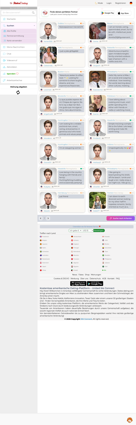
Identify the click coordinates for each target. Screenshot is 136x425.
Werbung (74, 383)
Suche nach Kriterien (120, 256)
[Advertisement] (86, 13)
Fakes (81, 379)
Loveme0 (47, 90)
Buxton (61, 72)
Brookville (62, 115)
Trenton (110, 231)
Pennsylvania (69, 23)
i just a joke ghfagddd (68, 51)
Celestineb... (48, 66)
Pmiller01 (97, 157)
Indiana (110, 164)
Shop (87, 379)
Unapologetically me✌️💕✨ (120, 168)
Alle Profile (9, 31)
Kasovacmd (97, 90)
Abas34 (47, 249)
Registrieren (120, 3)
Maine (66, 72)
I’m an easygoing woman (70, 167)
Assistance (130, 420)
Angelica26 (48, 133)
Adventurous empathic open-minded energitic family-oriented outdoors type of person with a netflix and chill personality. (119, 57)
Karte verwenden (12, 40)
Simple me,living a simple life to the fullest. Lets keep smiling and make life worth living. (120, 147)
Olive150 (96, 225)
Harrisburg (62, 231)
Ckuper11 (96, 66)
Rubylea (47, 225)
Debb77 (96, 249)
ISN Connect (86, 424)
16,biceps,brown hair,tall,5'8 (71, 27)
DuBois (61, 23)
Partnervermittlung (13, 36)
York (60, 47)
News (74, 379)
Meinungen (96, 379)
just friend (63, 235)
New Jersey (118, 231)
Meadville (111, 139)
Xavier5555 (48, 41)
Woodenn (48, 157)
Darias (95, 41)
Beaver (110, 23)
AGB (104, 383)
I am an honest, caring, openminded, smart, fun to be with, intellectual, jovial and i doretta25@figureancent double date (120, 33)
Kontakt (111, 383)
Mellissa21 (97, 182)
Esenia (96, 133)
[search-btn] (33, 12)
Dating (19, 3)
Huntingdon (63, 139)
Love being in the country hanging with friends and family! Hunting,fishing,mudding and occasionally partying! (70, 216)
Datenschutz (95, 383)
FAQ (118, 383)
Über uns (84, 383)
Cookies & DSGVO (61, 383)
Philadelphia (112, 72)
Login (109, 3)
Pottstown (111, 115)
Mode (99, 3)
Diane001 (47, 182)
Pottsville (111, 47)
